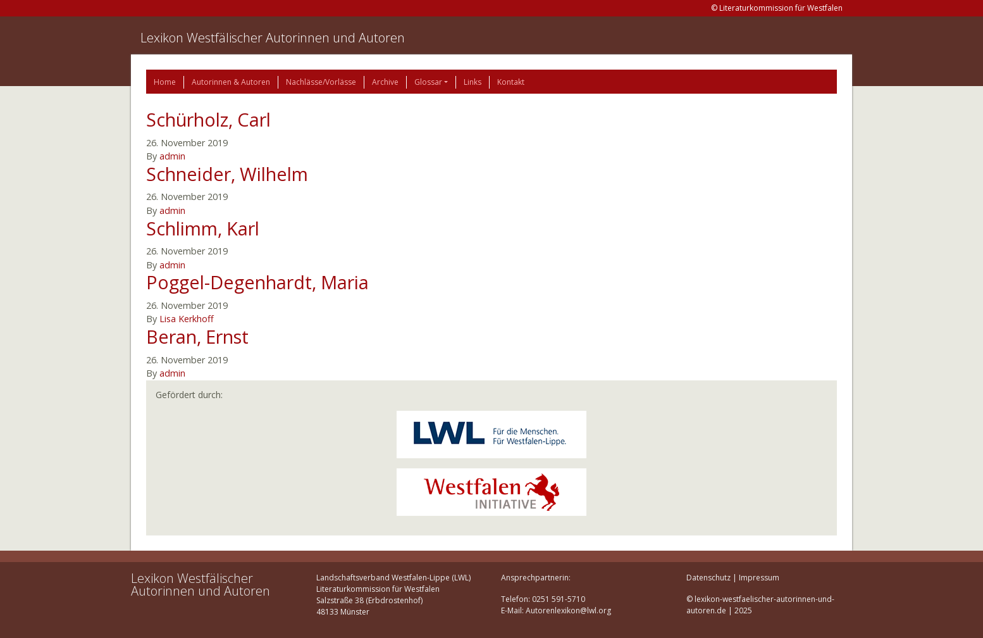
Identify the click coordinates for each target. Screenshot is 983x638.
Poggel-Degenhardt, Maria (257, 282)
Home (165, 82)
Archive (385, 82)
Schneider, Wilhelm (227, 173)
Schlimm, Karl (202, 228)
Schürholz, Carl (208, 119)
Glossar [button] (428, 82)
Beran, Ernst (197, 336)
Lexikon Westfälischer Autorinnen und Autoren (272, 37)
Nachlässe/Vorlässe (321, 82)
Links (472, 82)
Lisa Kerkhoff (186, 319)
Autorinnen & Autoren (231, 82)
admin (172, 156)
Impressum (759, 577)
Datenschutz (708, 577)
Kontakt (510, 82)
